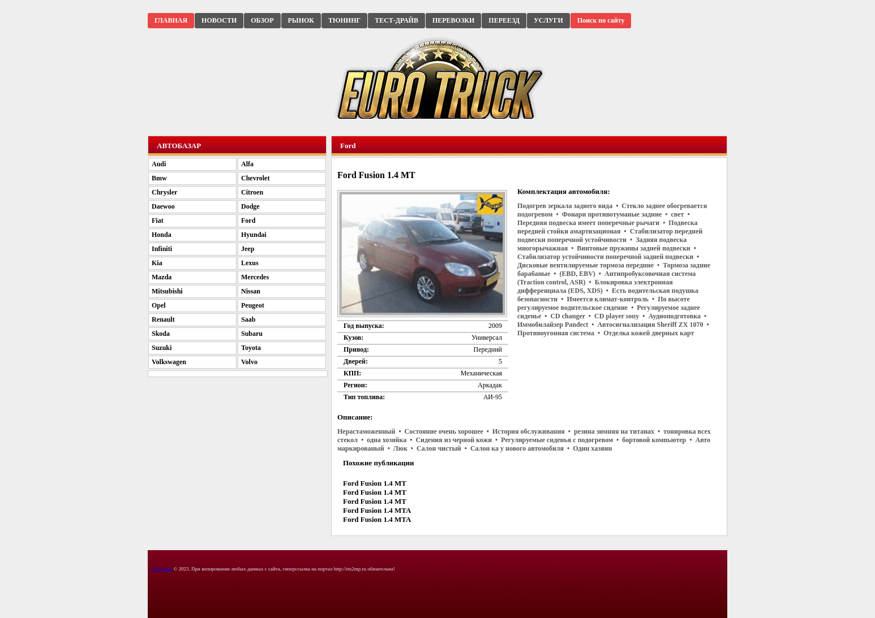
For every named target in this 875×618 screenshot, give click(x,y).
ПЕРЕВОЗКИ (453, 20)
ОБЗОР (262, 20)
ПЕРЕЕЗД (504, 20)
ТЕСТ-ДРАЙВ (396, 20)
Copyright (162, 569)
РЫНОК (301, 20)
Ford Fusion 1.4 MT (374, 483)
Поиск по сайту (601, 20)
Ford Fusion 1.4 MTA (377, 510)
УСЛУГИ (548, 20)
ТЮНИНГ (344, 20)
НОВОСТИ (219, 20)
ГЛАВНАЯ (171, 20)
